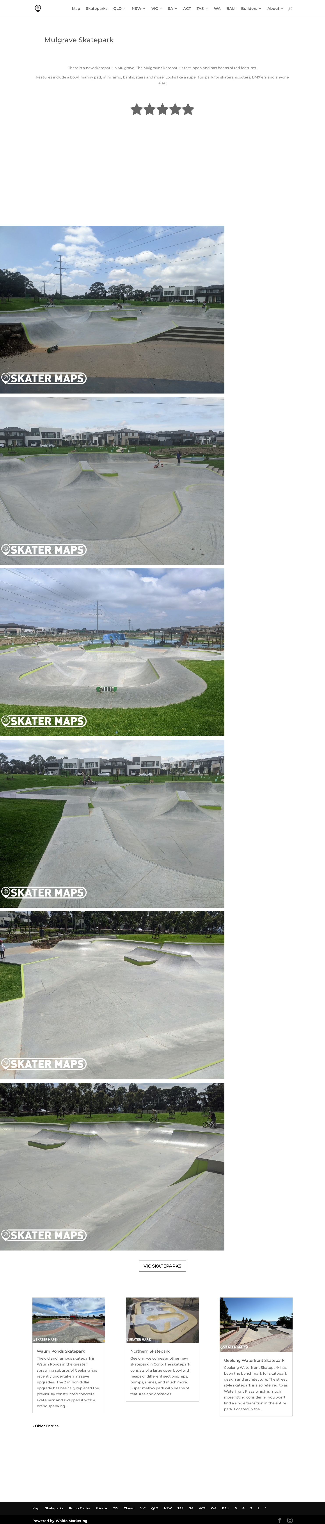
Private (101, 1508)
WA (217, 9)
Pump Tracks (79, 1508)
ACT (187, 9)
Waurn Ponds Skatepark (61, 1351)
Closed (129, 1508)
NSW (136, 9)
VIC (154, 9)
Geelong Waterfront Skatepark (254, 1360)
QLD (117, 9)
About (273, 9)
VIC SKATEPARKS (162, 1266)
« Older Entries (45, 1426)
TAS (200, 9)
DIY (115, 1508)
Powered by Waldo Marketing (59, 1521)
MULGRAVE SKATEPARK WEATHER (162, 209)
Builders (249, 9)
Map (76, 9)
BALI (230, 9)
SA (170, 9)
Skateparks (97, 9)
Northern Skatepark (150, 1351)
